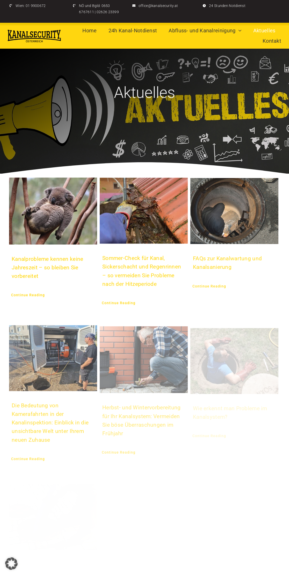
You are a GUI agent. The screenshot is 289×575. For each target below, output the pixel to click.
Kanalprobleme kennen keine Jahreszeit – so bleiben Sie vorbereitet (47, 267)
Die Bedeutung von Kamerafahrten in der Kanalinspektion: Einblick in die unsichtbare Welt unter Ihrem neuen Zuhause (50, 424)
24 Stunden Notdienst (227, 6)
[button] (11, 563)
